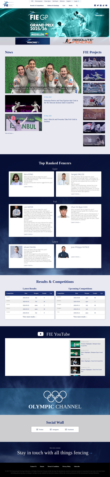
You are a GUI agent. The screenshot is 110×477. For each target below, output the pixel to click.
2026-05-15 (77, 305)
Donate (42, 466)
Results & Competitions (37, 5)
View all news (9, 133)
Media (70, 5)
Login (75, 1)
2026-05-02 (26, 305)
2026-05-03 (26, 297)
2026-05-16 (77, 309)
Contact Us (33, 466)
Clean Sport (47, 1)
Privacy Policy (66, 466)
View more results (30, 317)
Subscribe (77, 466)
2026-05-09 (77, 301)
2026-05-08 (77, 297)
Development (38, 1)
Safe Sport (55, 1)
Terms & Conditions (53, 466)
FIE (32, 1)
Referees (62, 1)
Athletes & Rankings (53, 5)
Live (64, 5)
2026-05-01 (26, 309)
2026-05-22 (77, 313)
